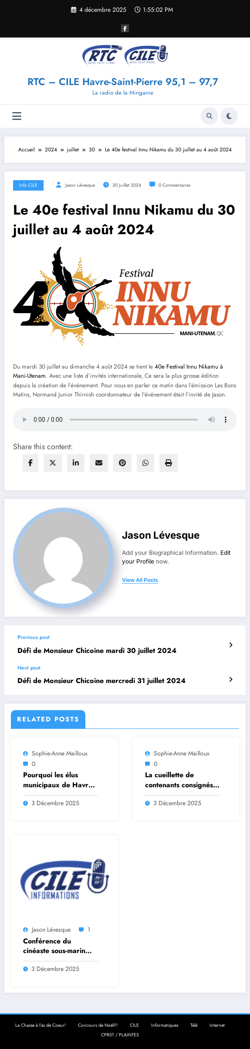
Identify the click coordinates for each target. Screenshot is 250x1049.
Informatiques (164, 1024)
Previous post (33, 637)
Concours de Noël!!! (98, 1024)
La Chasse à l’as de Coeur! (40, 1024)
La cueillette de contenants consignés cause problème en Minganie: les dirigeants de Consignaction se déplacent (179, 779)
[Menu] (17, 116)
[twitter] (53, 463)
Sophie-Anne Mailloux (60, 752)
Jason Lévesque (80, 185)
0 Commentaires (174, 185)
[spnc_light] (229, 116)
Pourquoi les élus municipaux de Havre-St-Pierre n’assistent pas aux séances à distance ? (58, 779)
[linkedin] (75, 463)
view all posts (140, 580)
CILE (134, 1024)
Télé (193, 1024)
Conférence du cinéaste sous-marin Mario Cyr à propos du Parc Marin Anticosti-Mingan (60, 944)
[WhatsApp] (145, 463)
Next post (29, 667)
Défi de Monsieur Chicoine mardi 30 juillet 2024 (93, 650)
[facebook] (30, 463)
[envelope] (99, 463)
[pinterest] (122, 463)
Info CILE (28, 185)
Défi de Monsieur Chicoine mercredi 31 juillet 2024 (97, 679)
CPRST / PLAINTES (120, 1033)
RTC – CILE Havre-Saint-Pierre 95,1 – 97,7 (122, 82)
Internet (217, 1024)
